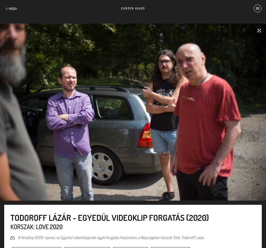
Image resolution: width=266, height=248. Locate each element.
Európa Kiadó (133, 8)
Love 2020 (49, 227)
